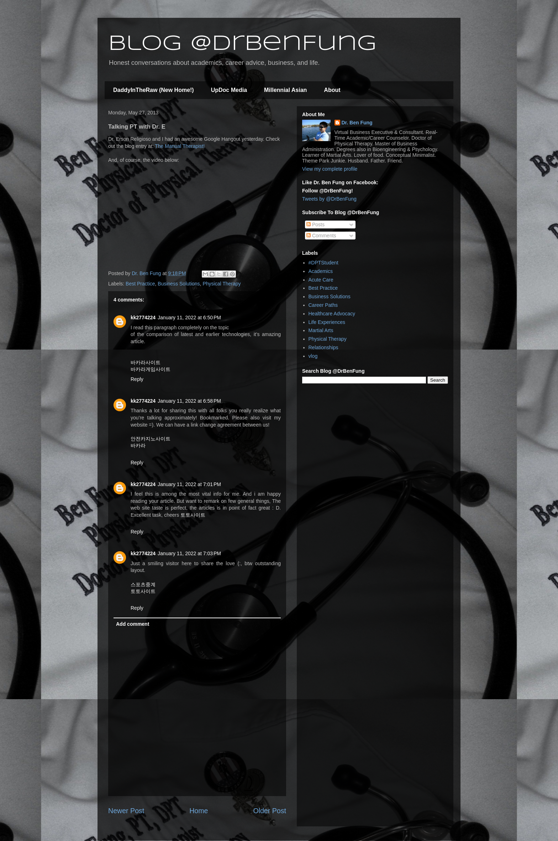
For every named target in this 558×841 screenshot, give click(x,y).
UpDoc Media (229, 90)
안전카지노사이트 (150, 439)
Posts (315, 224)
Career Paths (323, 305)
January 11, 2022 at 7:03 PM (189, 553)
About (332, 90)
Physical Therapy (221, 284)
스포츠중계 (143, 584)
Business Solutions (179, 284)
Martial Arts (321, 330)
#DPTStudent (323, 262)
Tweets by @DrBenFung (329, 199)
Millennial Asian (285, 90)
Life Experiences (327, 322)
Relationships (323, 347)
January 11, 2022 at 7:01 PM (189, 484)
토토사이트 (192, 515)
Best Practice (140, 284)
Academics (321, 271)
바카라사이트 (145, 362)
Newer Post (126, 811)
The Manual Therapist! (180, 146)
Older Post (269, 811)
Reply (137, 379)
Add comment (132, 624)
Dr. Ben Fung (357, 122)
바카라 (138, 445)
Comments (321, 235)
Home (198, 811)
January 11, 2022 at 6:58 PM (189, 401)
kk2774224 (143, 317)
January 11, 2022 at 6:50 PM (189, 317)
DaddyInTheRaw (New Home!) (153, 90)
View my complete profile (329, 169)
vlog (313, 356)
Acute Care (321, 280)
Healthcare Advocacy (332, 313)
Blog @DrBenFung (242, 43)
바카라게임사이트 (150, 369)
